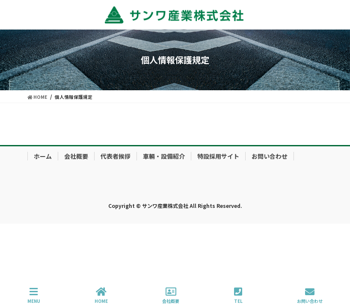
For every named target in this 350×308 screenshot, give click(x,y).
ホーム (43, 156)
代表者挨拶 (116, 156)
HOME (101, 295)
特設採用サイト (218, 156)
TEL (238, 295)
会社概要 (76, 156)
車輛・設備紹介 (164, 156)
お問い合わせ (270, 156)
